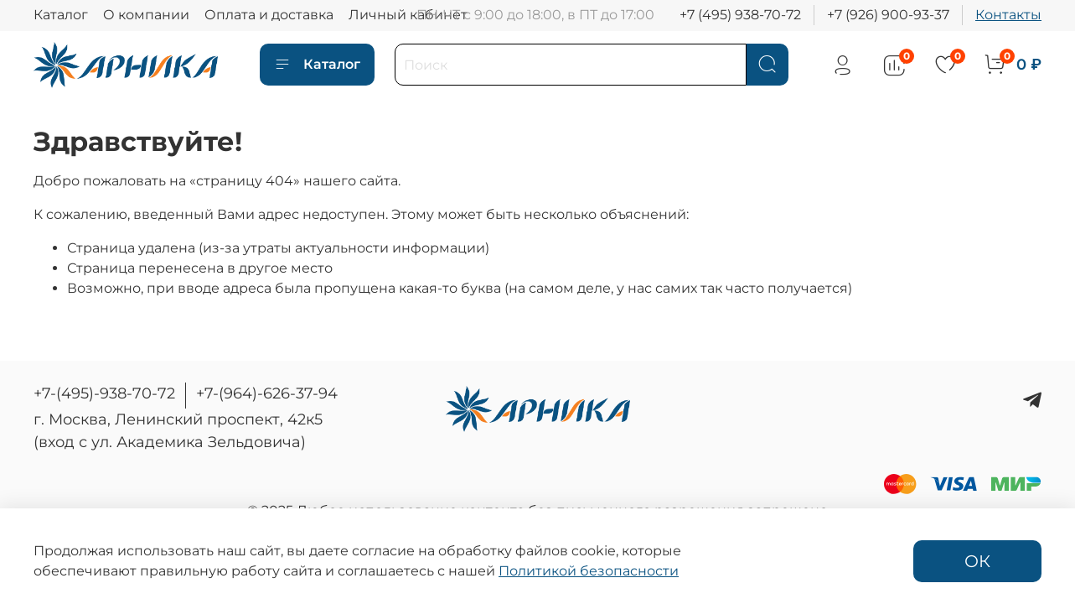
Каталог (61, 15)
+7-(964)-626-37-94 (267, 393)
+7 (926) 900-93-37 (888, 15)
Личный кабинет (408, 15)
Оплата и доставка (268, 15)
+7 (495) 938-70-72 (740, 15)
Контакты (1008, 15)
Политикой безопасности (589, 571)
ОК (977, 561)
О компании (146, 15)
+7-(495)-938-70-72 (104, 393)
